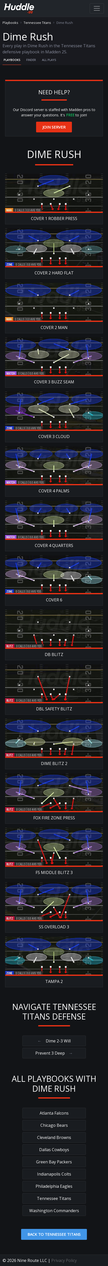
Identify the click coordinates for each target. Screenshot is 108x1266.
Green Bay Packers (54, 1162)
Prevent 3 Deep (54, 1053)
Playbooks (10, 22)
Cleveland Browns (54, 1137)
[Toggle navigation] (97, 8)
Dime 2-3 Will (54, 1041)
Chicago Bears (54, 1125)
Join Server (54, 127)
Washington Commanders (54, 1210)
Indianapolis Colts (54, 1174)
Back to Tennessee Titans (54, 1234)
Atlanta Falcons (54, 1113)
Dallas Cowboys (54, 1149)
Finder (31, 60)
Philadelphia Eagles (54, 1186)
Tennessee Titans (37, 22)
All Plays (49, 60)
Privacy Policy (64, 1260)
